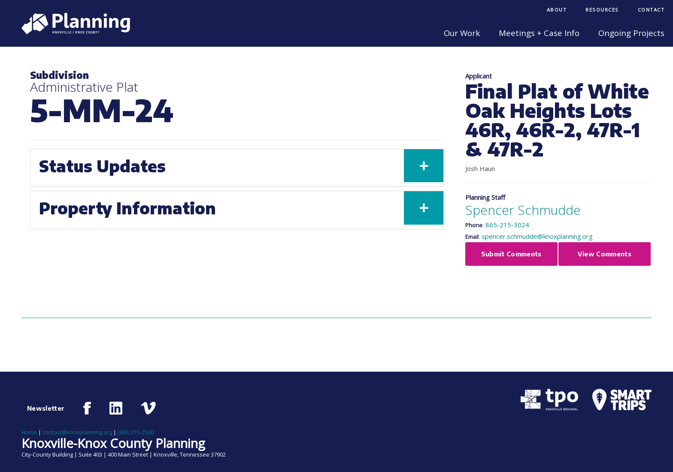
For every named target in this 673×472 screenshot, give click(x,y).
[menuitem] (557, 10)
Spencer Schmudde (523, 210)
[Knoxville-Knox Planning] (71, 31)
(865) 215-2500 (136, 432)
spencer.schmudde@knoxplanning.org (537, 236)
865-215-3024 (507, 224)
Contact (651, 9)
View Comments (605, 254)
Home (29, 432)
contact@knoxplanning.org (77, 432)
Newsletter (46, 408)
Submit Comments (511, 254)
